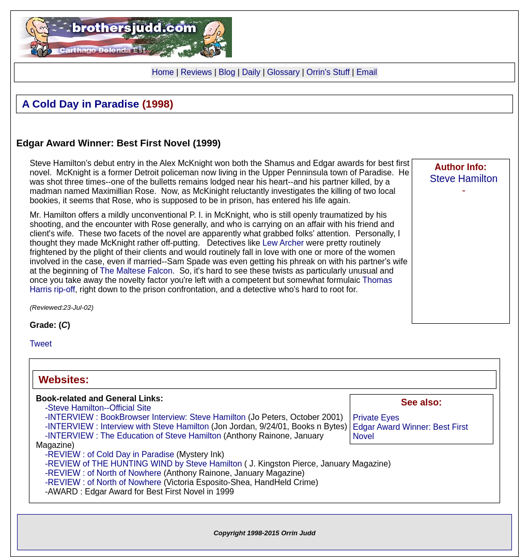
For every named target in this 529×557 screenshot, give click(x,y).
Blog (227, 72)
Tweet (40, 343)
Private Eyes (376, 417)
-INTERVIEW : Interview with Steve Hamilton (127, 426)
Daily (251, 72)
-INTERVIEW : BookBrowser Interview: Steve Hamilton (145, 417)
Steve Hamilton (463, 178)
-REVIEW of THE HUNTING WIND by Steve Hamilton (143, 463)
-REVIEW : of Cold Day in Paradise (109, 454)
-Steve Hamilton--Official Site (98, 407)
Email (366, 72)
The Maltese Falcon (136, 270)
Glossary (283, 72)
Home (163, 72)
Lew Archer (283, 242)
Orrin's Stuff (328, 72)
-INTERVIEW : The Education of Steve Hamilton (133, 435)
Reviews (196, 72)
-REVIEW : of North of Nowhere (103, 473)
